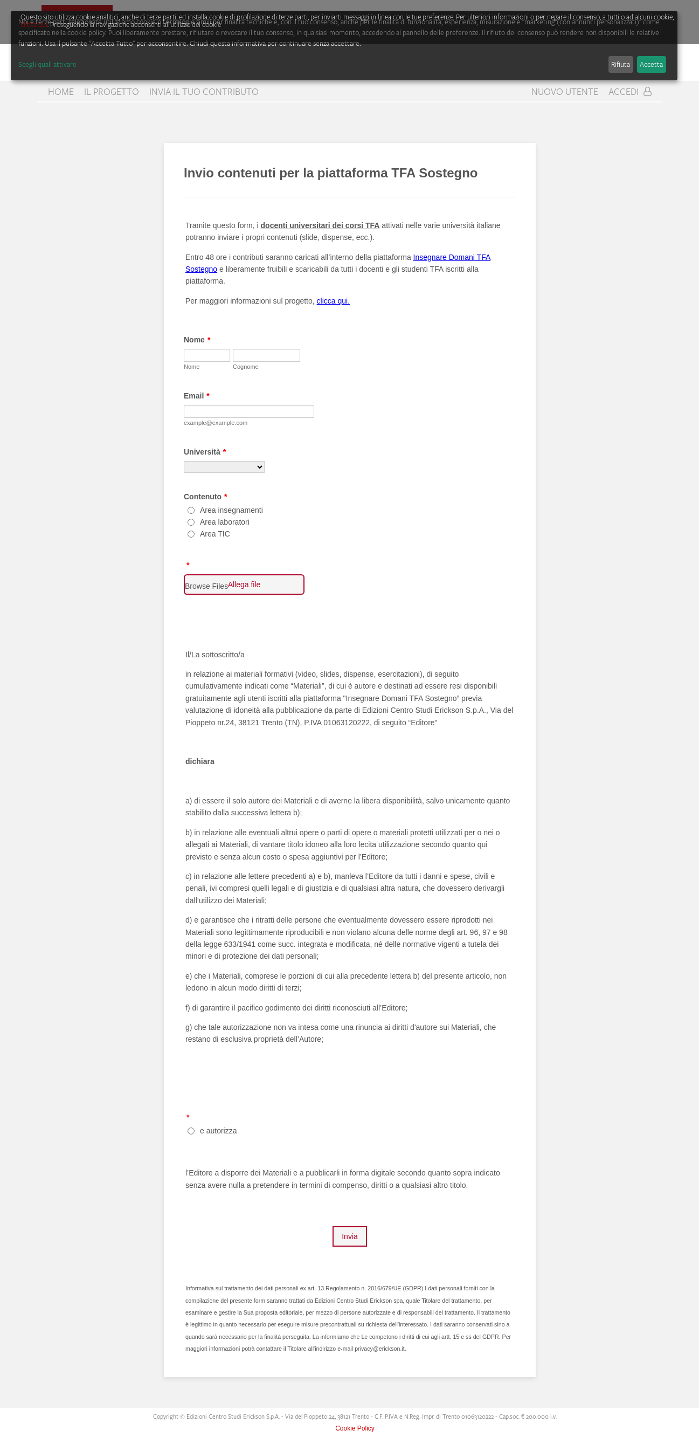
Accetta (651, 64)
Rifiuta (620, 64)
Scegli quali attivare (47, 64)
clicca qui (33, 24)
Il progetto (111, 92)
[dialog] (344, 45)
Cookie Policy (355, 1428)
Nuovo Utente (564, 92)
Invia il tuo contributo (204, 92)
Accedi (630, 92)
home (61, 92)
